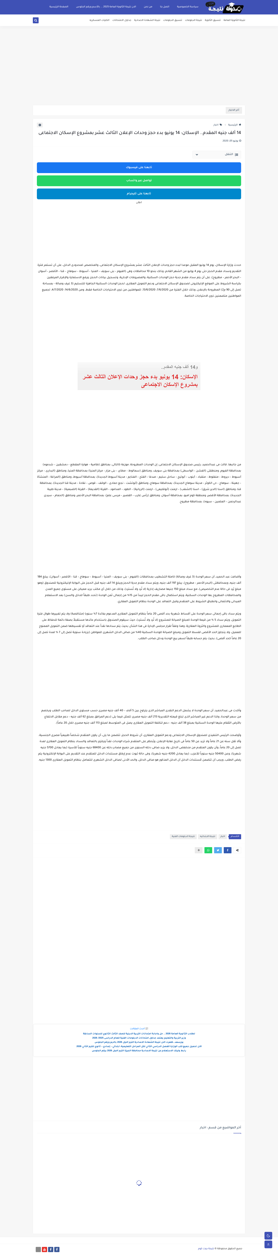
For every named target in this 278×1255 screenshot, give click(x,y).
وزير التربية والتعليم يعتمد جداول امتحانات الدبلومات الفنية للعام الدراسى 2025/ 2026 (139, 1038)
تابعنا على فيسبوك (139, 167)
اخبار (218, 125)
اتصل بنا (164, 7)
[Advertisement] (139, 75)
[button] (227, 850)
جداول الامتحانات (121, 20)
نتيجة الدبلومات (193, 20)
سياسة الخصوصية (187, 7)
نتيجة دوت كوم (206, 1248)
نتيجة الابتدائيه (207, 836)
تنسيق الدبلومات (172, 20)
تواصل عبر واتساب (139, 180)
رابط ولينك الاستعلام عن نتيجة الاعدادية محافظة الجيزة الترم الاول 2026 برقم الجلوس (139, 1051)
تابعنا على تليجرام (139, 193)
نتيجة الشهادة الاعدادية (147, 20)
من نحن (148, 7)
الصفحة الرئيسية (58, 7)
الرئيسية (234, 125)
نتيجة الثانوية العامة (234, 20)
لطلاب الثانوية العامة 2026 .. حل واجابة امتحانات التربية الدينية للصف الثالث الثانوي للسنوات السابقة (139, 1034)
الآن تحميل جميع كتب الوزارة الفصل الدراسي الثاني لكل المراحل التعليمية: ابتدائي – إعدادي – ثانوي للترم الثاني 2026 (139, 1046)
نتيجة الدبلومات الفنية (183, 836)
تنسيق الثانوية (213, 20)
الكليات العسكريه (99, 20)
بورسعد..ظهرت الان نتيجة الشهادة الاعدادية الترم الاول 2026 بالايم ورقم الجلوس (139, 1042)
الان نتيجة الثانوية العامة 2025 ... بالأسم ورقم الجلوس (106, 7)
